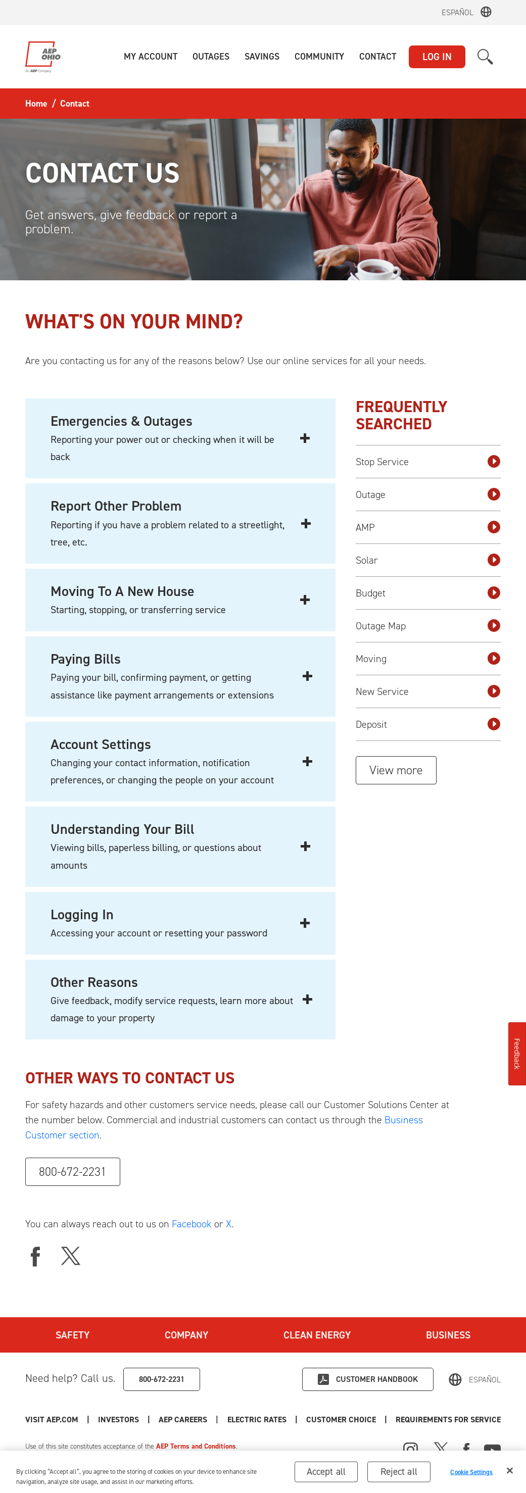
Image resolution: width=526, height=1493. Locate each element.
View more (396, 770)
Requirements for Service (448, 1419)
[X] (71, 1257)
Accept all (326, 1474)
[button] (150, 57)
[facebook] (35, 1257)
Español (457, 12)
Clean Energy (317, 1334)
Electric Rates (256, 1419)
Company (186, 1334)
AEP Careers (183, 1419)
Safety (72, 1334)
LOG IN (437, 56)
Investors (118, 1419)
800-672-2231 (73, 1172)
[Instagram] (410, 1450)
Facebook (192, 1223)
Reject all (398, 1474)
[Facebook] (466, 1448)
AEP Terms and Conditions (196, 1446)
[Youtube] (492, 1448)
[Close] (510, 1474)
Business (448, 1334)
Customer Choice (341, 1419)
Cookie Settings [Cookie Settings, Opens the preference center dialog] (471, 1474)
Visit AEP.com (51, 1419)
